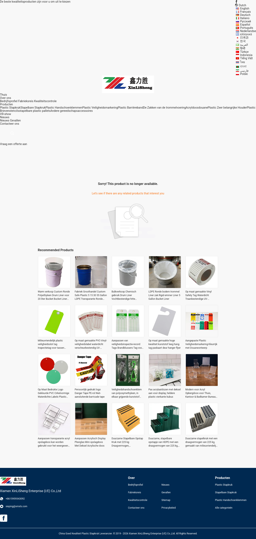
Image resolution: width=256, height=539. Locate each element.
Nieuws (4, 120)
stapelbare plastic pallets (34, 110)
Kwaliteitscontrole (45, 101)
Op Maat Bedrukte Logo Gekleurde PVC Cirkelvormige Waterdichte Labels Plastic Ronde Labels (53, 393)
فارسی (244, 70)
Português (246, 27)
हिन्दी (242, 48)
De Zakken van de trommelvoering (164, 107)
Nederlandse (248, 31)
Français (245, 11)
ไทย (242, 62)
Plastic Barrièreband (130, 107)
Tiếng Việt (246, 58)
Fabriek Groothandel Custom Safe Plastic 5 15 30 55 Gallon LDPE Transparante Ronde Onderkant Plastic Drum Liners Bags (91, 295)
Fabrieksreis (25, 101)
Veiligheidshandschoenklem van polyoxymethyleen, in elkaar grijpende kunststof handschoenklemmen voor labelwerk (127, 393)
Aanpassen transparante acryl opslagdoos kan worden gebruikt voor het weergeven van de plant (54, 442)
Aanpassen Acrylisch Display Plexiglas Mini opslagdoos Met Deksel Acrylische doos (90, 442)
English (244, 8)
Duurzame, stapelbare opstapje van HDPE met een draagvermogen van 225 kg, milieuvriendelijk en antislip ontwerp (163, 442)
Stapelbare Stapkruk (33, 107)
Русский (245, 21)
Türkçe (244, 51)
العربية (244, 44)
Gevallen (15, 120)
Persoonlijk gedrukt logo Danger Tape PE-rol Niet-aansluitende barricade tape (90, 393)
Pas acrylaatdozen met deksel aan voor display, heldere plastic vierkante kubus (165, 393)
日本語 (244, 37)
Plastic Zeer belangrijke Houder (227, 107)
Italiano (244, 18)
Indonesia (246, 55)
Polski (244, 74)
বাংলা (243, 66)
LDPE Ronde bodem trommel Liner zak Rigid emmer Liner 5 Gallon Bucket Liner (164, 295)
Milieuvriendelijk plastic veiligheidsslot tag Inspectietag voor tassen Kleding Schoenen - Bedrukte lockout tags (53, 344)
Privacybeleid (168, 507)
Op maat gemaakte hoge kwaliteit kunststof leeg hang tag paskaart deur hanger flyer (165, 344)
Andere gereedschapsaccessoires (71, 110)
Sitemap (165, 500)
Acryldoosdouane (197, 107)
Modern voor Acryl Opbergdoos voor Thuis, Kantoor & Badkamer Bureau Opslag (200, 393)
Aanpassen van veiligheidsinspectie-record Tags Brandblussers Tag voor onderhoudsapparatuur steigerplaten (127, 344)
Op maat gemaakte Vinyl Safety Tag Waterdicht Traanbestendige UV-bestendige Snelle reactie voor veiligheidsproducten (201, 295)
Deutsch (245, 15)
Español (245, 24)
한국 (243, 41)
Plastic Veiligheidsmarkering (100, 107)
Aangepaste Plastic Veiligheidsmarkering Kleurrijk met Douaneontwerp (201, 344)
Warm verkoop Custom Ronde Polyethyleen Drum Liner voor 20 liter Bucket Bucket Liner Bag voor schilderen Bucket (54, 295)
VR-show (5, 114)
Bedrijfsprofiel (9, 101)
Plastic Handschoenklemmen (64, 107)
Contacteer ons (136, 507)
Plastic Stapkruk (10, 107)
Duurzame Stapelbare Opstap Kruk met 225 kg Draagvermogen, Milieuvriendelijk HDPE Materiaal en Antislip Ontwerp (127, 442)
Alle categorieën (223, 507)
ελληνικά (246, 34)
